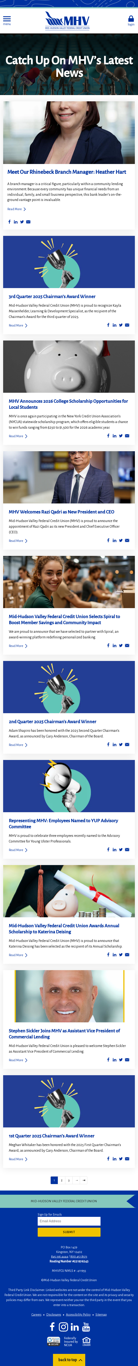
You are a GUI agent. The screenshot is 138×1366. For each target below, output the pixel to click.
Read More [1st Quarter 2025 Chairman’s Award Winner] (16, 1159)
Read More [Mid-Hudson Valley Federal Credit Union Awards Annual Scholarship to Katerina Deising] (16, 955)
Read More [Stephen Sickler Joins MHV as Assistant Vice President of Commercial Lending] (16, 1060)
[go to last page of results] (83, 1180)
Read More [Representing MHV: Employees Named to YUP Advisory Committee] (16, 850)
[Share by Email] (28, 222)
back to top (67, 1360)
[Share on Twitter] (22, 222)
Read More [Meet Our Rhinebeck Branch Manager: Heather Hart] (14, 209)
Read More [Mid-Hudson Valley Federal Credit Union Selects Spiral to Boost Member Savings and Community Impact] (16, 646)
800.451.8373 (78, 1256)
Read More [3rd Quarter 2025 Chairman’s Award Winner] (16, 325)
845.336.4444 (59, 1256)
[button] (7, 21)
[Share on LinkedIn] (16, 222)
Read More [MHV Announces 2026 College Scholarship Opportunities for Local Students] (16, 436)
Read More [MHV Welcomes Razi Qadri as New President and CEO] (16, 541)
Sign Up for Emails (50, 1214)
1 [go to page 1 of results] (54, 1180)
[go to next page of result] (76, 1180)
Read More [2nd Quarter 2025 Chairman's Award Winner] (16, 745)
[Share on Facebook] (9, 222)
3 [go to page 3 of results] (69, 1180)
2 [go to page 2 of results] (61, 1180)
